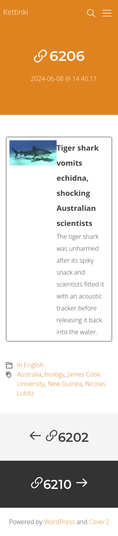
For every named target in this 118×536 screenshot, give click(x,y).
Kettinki (15, 12)
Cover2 (99, 521)
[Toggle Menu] (107, 13)
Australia (29, 374)
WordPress (59, 521)
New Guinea (65, 383)
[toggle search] (91, 13)
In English (30, 365)
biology (54, 374)
